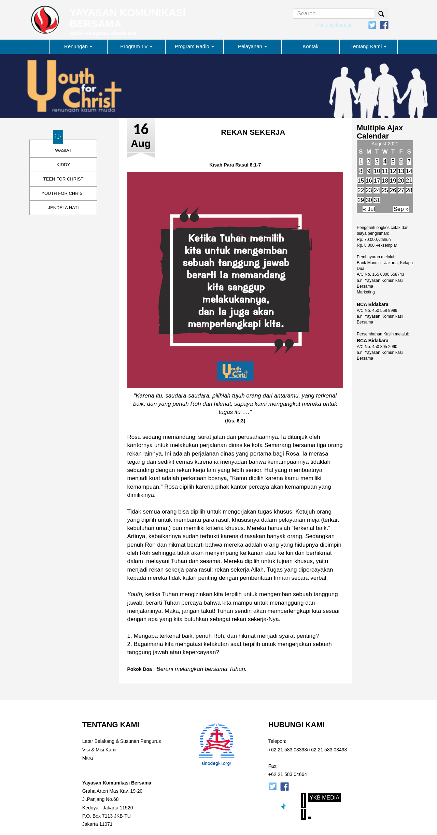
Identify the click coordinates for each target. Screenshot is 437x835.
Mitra (87, 758)
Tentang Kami (369, 46)
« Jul (369, 209)
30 (369, 200)
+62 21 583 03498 (327, 749)
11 (385, 171)
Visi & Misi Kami (99, 749)
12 (393, 171)
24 (376, 190)
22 (360, 190)
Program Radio (194, 46)
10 (376, 171)
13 (401, 171)
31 (376, 200)
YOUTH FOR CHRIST (63, 193)
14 (409, 171)
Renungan (78, 46)
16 (369, 180)
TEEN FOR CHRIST (63, 179)
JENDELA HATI (63, 207)
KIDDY (63, 164)
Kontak (310, 46)
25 (385, 190)
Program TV (136, 46)
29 (360, 200)
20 (401, 180)
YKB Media (324, 798)
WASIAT (63, 150)
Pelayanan (252, 46)
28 (409, 190)
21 (409, 180)
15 (360, 180)
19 (393, 180)
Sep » (400, 209)
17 (376, 180)
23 (369, 190)
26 (393, 190)
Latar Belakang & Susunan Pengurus (121, 741)
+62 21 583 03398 (287, 749)
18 (385, 180)
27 (401, 190)
